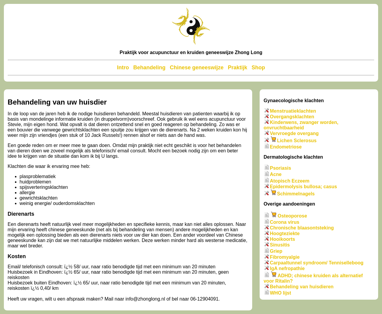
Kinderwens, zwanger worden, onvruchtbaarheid (301, 125)
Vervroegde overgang (294, 133)
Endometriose (286, 146)
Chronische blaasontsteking (302, 227)
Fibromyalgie (285, 257)
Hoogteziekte (285, 233)
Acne (275, 174)
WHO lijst (280, 292)
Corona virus (284, 222)
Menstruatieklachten (293, 111)
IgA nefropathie (287, 268)
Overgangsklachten (292, 116)
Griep (276, 251)
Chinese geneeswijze (197, 68)
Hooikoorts (282, 239)
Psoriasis (280, 168)
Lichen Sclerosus (297, 140)
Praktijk (237, 68)
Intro (123, 68)
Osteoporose (292, 215)
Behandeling (149, 68)
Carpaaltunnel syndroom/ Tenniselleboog (316, 262)
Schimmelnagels (296, 193)
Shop (258, 68)
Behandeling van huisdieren (301, 286)
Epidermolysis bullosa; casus (303, 186)
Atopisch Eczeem (289, 180)
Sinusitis (280, 244)
